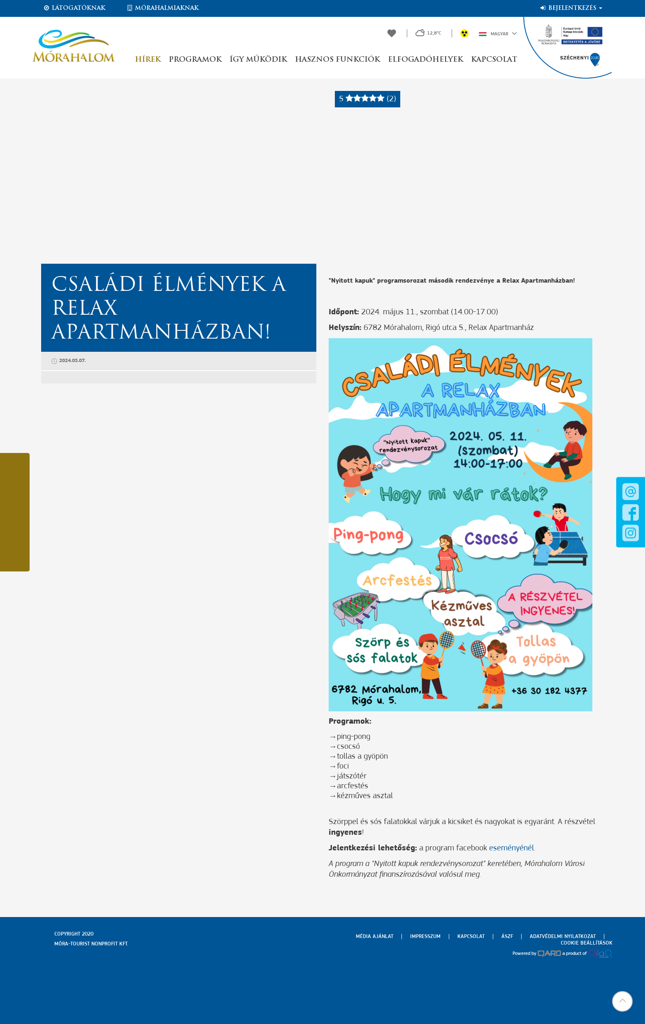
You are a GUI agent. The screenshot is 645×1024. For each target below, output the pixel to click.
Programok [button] (195, 59)
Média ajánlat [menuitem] (374, 936)
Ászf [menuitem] (507, 936)
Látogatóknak (74, 8)
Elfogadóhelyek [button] (425, 59)
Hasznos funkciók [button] (337, 59)
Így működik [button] (258, 59)
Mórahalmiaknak (162, 8)
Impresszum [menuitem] (425, 936)
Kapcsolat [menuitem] (471, 936)
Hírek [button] (147, 59)
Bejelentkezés (570, 8)
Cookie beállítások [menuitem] (587, 943)
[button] (622, 1001)
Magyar (498, 33)
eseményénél (511, 848)
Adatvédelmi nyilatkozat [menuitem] (563, 936)
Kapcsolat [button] (494, 59)
